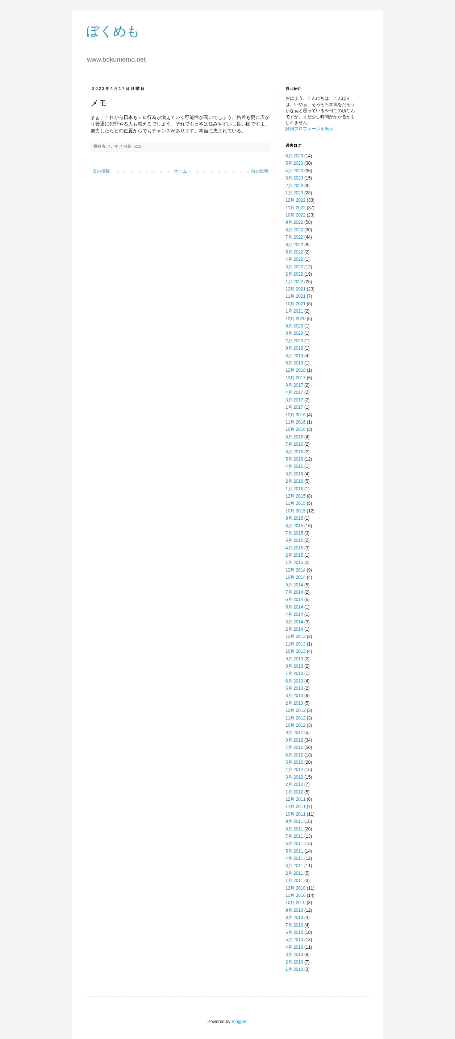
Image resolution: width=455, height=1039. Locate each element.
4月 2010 (294, 947)
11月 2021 (295, 296)
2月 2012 (294, 784)
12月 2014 (295, 570)
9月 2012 (294, 732)
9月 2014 (294, 584)
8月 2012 (294, 740)
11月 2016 (295, 422)
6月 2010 (294, 932)
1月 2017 (294, 407)
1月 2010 (294, 969)
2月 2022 (294, 274)
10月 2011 (295, 814)
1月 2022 (294, 281)
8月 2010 (294, 917)
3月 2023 (294, 178)
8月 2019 (294, 355)
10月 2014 (295, 577)
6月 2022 (294, 244)
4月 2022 (294, 259)
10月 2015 (295, 511)
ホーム (180, 171)
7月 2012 (294, 747)
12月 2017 (295, 377)
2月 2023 (294, 185)
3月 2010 (294, 954)
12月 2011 (295, 799)
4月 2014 (294, 614)
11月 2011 (295, 806)
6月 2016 (294, 451)
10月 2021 (295, 303)
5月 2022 (294, 252)
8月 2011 (294, 829)
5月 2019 (294, 363)
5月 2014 (294, 607)
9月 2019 (294, 348)
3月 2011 (294, 865)
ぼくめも (113, 31)
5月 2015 (294, 540)
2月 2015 (294, 555)
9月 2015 (294, 518)
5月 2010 (294, 939)
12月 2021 (295, 289)
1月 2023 (294, 192)
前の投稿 (259, 171)
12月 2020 (295, 318)
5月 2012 (294, 762)
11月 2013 (295, 644)
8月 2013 (294, 666)
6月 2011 (294, 843)
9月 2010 (294, 910)
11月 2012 (295, 718)
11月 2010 (295, 895)
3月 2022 (294, 266)
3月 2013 (294, 695)
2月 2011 (294, 873)
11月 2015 (295, 503)
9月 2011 (294, 821)
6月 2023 (294, 155)
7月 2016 (294, 444)
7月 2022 (294, 237)
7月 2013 (294, 673)
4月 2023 (294, 170)
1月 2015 (294, 562)
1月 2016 (294, 488)
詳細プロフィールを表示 (309, 128)
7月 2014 (294, 592)
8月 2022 (294, 229)
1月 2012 (294, 792)
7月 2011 (294, 836)
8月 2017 (294, 385)
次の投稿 (101, 171)
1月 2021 (294, 311)
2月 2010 (294, 962)
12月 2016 (295, 414)
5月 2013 (294, 688)
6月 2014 (294, 599)
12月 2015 (295, 496)
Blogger (238, 1021)
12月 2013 (295, 636)
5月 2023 (294, 163)
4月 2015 (294, 548)
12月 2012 (295, 710)
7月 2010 (294, 925)
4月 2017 (294, 392)
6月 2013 (294, 681)
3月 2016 (294, 474)
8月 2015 (294, 525)
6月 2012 (294, 755)
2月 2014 (294, 629)
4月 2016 (294, 466)
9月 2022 (294, 222)
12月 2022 (295, 200)
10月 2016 (295, 429)
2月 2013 (294, 703)
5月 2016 (294, 459)
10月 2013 (295, 651)
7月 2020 (294, 340)
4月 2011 (294, 858)
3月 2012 (294, 777)
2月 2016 (294, 481)
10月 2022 (295, 215)
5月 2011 (294, 851)
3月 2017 (294, 400)
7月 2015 (294, 533)
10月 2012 (295, 725)
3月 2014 (294, 621)
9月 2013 (294, 658)
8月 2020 (294, 333)
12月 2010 (295, 888)
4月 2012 (294, 769)
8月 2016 (294, 437)
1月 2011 (294, 880)
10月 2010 (295, 902)
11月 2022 (295, 207)
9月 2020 (294, 326)
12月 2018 (295, 370)
